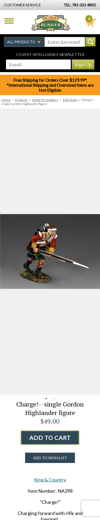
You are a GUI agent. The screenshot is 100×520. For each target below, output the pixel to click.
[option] (50, 251)
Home (5, 100)
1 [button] (46, 398)
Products (21, 100)
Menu (9, 21)
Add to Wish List (50, 458)
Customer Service (22, 5)
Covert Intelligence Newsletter (50, 54)
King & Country (50, 480)
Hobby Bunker (50, 23)
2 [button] (54, 398)
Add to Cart (50, 437)
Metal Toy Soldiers (45, 100)
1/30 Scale (69, 100)
